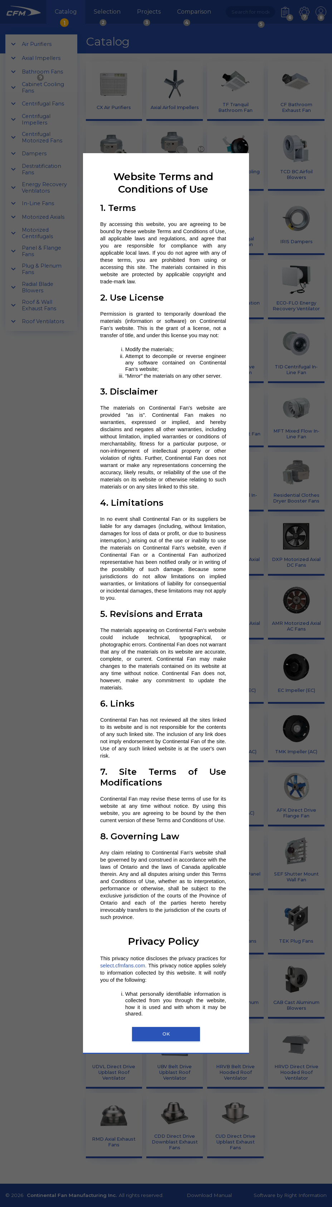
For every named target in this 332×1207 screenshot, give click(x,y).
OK (166, 1034)
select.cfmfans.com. (123, 965)
